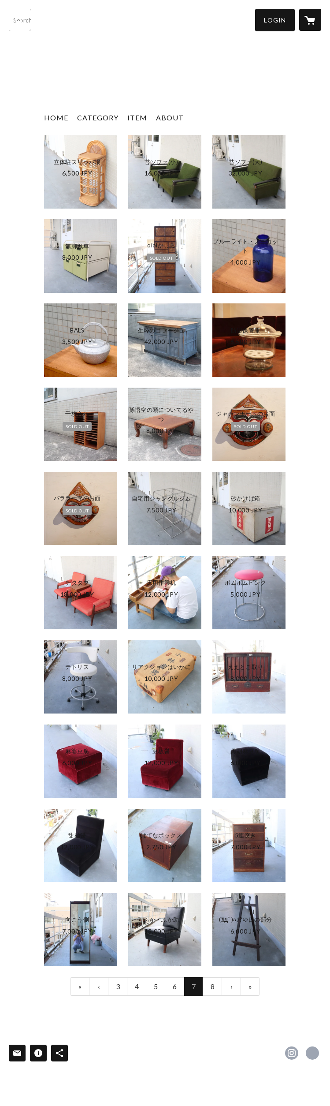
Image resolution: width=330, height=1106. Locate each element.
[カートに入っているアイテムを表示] (310, 20)
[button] (275, 20)
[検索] (20, 20)
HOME (56, 117)
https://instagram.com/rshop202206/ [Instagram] (291, 1053)
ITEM (137, 117)
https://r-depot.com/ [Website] (312, 1053)
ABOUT (170, 117)
